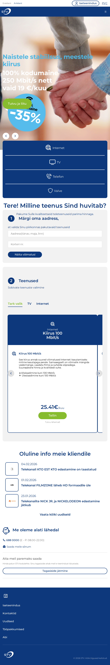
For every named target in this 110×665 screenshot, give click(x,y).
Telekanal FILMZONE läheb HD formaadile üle (56, 485)
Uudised (8, 621)
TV (29, 304)
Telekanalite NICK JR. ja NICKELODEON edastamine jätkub (60, 503)
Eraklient (7, 3)
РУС (104, 3)
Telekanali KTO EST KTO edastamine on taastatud (58, 469)
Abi (5, 637)
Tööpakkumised (13, 629)
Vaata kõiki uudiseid (55, 514)
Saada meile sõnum (17, 546)
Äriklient (18, 3)
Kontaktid (9, 613)
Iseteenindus (11, 605)
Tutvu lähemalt (52, 422)
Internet (42, 304)
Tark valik (15, 304)
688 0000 (23, 540)
